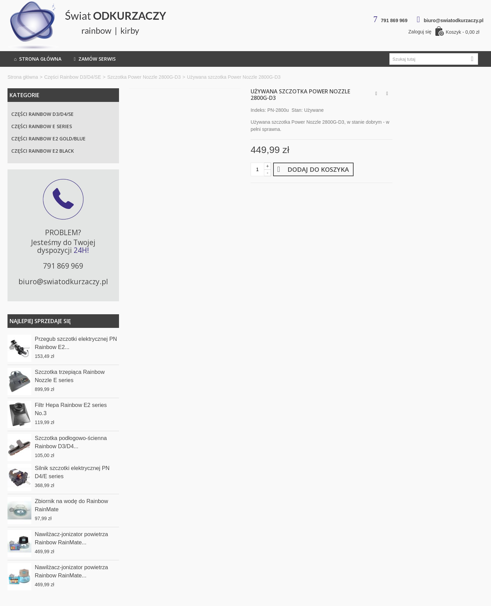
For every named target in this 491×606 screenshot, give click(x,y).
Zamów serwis (94, 59)
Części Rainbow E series (41, 126)
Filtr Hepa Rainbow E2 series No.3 (71, 409)
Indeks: (258, 110)
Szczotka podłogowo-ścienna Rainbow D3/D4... (71, 442)
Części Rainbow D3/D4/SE (72, 77)
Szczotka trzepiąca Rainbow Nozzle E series (70, 376)
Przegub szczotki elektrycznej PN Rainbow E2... (76, 343)
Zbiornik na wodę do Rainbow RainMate (71, 505)
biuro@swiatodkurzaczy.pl (453, 20)
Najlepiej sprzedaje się (40, 321)
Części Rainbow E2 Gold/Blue (48, 138)
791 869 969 (394, 20)
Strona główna (37, 59)
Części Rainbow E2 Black (42, 151)
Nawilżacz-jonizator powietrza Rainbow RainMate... (71, 538)
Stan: (297, 110)
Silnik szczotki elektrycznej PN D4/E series (72, 472)
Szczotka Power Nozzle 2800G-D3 (144, 77)
